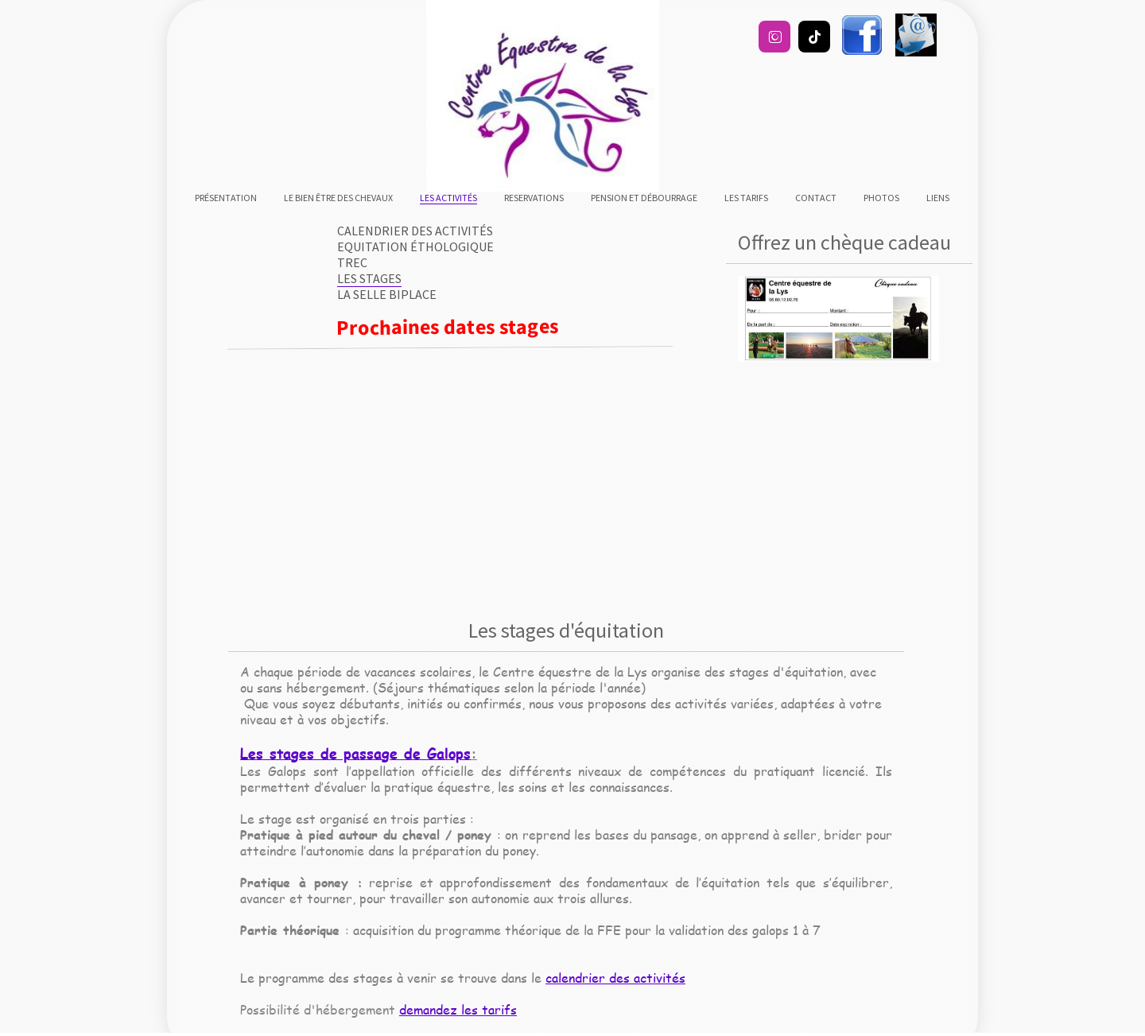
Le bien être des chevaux (338, 198)
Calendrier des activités (415, 231)
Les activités (448, 198)
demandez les (440, 1009)
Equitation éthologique (415, 246)
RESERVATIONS (534, 198)
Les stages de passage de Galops (355, 753)
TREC (352, 262)
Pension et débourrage (644, 198)
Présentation (226, 198)
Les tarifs (746, 198)
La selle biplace (387, 294)
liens (937, 198)
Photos (881, 198)
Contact (815, 198)
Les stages (369, 278)
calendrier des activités (615, 977)
